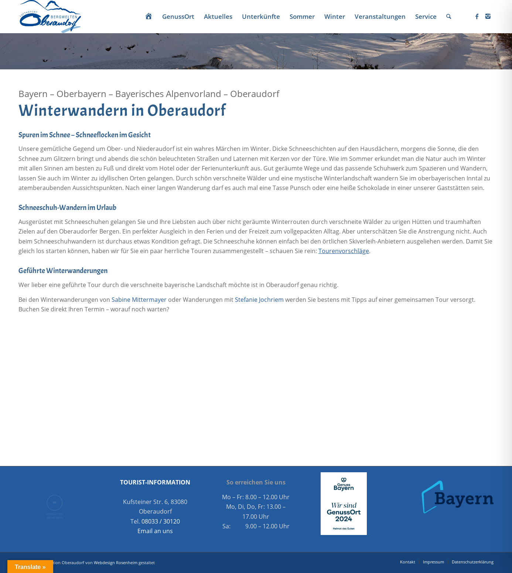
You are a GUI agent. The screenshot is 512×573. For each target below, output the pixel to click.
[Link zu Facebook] (476, 16)
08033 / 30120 (160, 521)
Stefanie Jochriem (259, 300)
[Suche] (448, 16)
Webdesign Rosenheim (115, 562)
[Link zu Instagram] (488, 16)
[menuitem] (148, 16)
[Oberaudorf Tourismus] (49, 16)
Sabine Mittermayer (139, 300)
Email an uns (155, 531)
